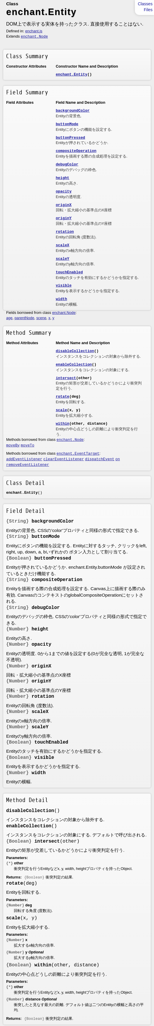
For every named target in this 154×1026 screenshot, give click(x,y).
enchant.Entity (72, 74)
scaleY (62, 259)
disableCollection (75, 351)
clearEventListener (63, 459)
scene (41, 318)
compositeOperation (76, 151)
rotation (65, 232)
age (9, 318)
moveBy (13, 445)
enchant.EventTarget (77, 453)
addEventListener (24, 459)
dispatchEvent (99, 459)
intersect (66, 378)
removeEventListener (27, 465)
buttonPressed (70, 137)
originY (64, 218)
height (62, 178)
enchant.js (33, 31)
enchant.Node (34, 36)
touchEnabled (69, 272)
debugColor (67, 164)
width (61, 299)
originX (64, 205)
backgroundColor (73, 110)
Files (148, 9)
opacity (64, 191)
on (118, 459)
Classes (145, 3)
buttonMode (67, 124)
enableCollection (74, 364)
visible (64, 285)
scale (61, 410)
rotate (62, 396)
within (62, 423)
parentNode (24, 318)
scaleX (62, 245)
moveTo (27, 445)
